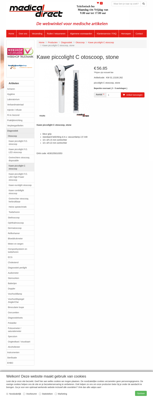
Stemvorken (13, 278)
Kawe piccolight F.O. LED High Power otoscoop (18, 177)
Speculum (12, 336)
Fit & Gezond (13, 115)
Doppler (11, 288)
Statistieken (46, 394)
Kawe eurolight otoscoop (20, 185)
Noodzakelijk (13, 394)
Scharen (11, 89)
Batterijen (12, 283)
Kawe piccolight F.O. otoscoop (18, 142)
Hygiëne (11, 94)
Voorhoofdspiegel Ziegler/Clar (16, 300)
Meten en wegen (15, 244)
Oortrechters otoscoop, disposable (19, 159)
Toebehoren (14, 212)
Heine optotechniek (18, 207)
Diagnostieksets (15, 318)
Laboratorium (13, 99)
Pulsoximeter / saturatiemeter (14, 329)
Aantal (99, 94)
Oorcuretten (13, 312)
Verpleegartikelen (15, 125)
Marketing (61, 394)
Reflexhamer (14, 233)
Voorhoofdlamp (15, 294)
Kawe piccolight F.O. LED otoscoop (18, 150)
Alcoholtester (14, 347)
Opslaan (141, 393)
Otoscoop (12, 136)
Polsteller (12, 323)
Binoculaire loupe (16, 307)
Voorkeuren (30, 394)
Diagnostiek (12, 131)
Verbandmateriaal (15, 104)
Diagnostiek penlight (17, 267)
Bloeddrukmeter (15, 238)
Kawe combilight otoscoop (16, 192)
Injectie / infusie (14, 110)
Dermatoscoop (15, 228)
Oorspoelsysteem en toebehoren (17, 250)
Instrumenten (13, 352)
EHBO (10, 363)
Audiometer (13, 273)
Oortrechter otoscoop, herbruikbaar (19, 200)
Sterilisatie (12, 357)
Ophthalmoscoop (16, 223)
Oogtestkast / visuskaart (19, 341)
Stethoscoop (14, 217)
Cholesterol (13, 262)
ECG (10, 257)
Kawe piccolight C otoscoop (17, 167)
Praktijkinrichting (14, 120)
